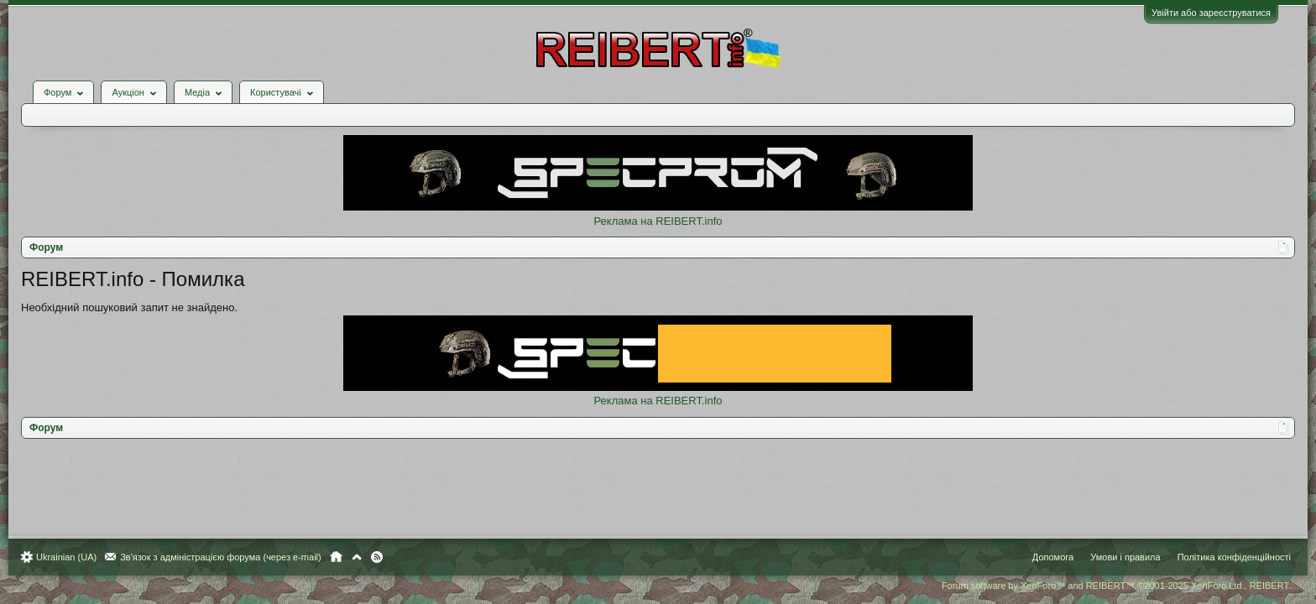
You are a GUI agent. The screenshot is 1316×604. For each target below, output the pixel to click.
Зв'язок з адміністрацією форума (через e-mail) (229, 557)
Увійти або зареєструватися (1202, 13)
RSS (385, 557)
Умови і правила (1117, 557)
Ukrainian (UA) (74, 557)
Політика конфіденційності (1225, 557)
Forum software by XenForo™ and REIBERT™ (1107, 586)
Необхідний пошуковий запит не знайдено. (137, 295)
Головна (344, 557)
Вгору (365, 557)
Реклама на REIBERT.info (657, 208)
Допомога (1044, 557)
